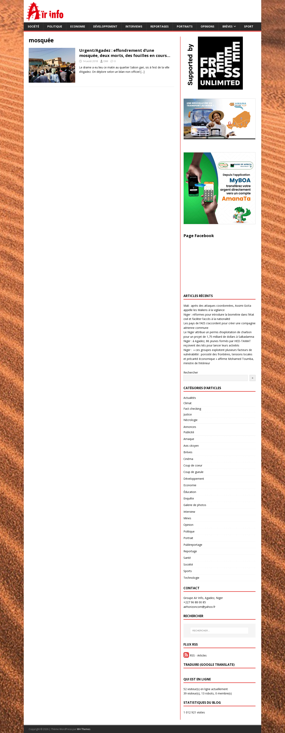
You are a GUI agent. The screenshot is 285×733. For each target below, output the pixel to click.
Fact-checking (192, 408)
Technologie (191, 578)
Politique (54, 26)
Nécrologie (190, 420)
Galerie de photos (194, 505)
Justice (187, 414)
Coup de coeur (192, 465)
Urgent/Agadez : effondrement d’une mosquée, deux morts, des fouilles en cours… (124, 53)
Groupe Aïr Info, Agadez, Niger (203, 598)
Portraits (185, 26)
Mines (187, 518)
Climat (187, 403)
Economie (77, 26)
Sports (187, 571)
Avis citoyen (191, 445)
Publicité (188, 432)
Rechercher (190, 372)
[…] (142, 72)
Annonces (189, 427)
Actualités (189, 398)
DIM (106, 61)
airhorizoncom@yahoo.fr (199, 607)
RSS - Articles (195, 655)
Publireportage (192, 545)
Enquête (188, 498)
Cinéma (188, 459)
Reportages (159, 26)
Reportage (190, 551)
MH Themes (83, 729)
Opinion (188, 525)
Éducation (189, 492)
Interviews (133, 26)
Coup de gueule (193, 472)
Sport (248, 26)
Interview (189, 512)
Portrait (188, 538)
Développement (105, 26)
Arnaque (188, 439)
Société (33, 26)
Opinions (207, 26)
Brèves (227, 26)
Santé (187, 558)
